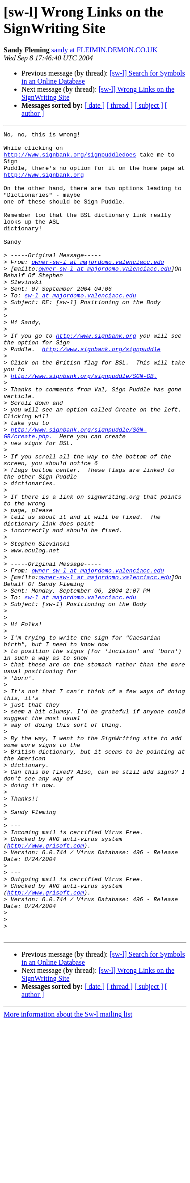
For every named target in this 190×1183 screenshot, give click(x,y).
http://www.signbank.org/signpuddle (101, 393)
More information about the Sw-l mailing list (68, 1175)
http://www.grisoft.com (45, 989)
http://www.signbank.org (44, 184)
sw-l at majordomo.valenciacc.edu (80, 329)
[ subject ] (149, 105)
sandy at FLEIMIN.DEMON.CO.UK (104, 50)
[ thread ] (119, 105)
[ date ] (94, 105)
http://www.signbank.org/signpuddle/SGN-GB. (84, 425)
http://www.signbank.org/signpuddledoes (70, 160)
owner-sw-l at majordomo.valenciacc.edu (97, 288)
